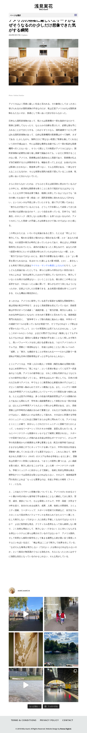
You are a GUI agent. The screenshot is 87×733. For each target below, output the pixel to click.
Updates (25, 35)
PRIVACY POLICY (49, 720)
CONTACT (67, 720)
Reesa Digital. (66, 729)
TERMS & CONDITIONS (23, 720)
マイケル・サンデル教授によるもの (47, 265)
